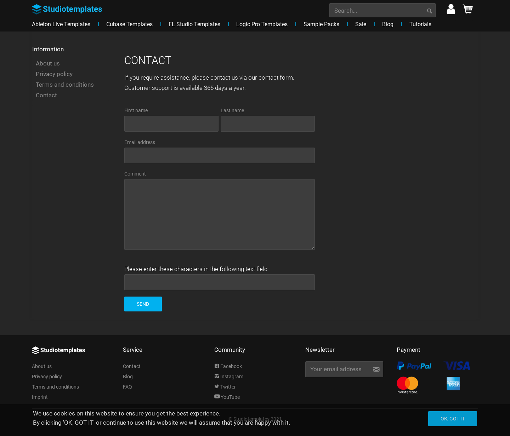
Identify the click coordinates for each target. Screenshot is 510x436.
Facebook (228, 366)
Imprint (40, 397)
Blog (128, 376)
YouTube (227, 397)
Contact (46, 95)
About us (48, 63)
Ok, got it (453, 418)
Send (143, 304)
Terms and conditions (65, 84)
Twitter (225, 387)
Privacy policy (54, 74)
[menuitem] (382, 9)
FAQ (127, 387)
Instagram (228, 376)
